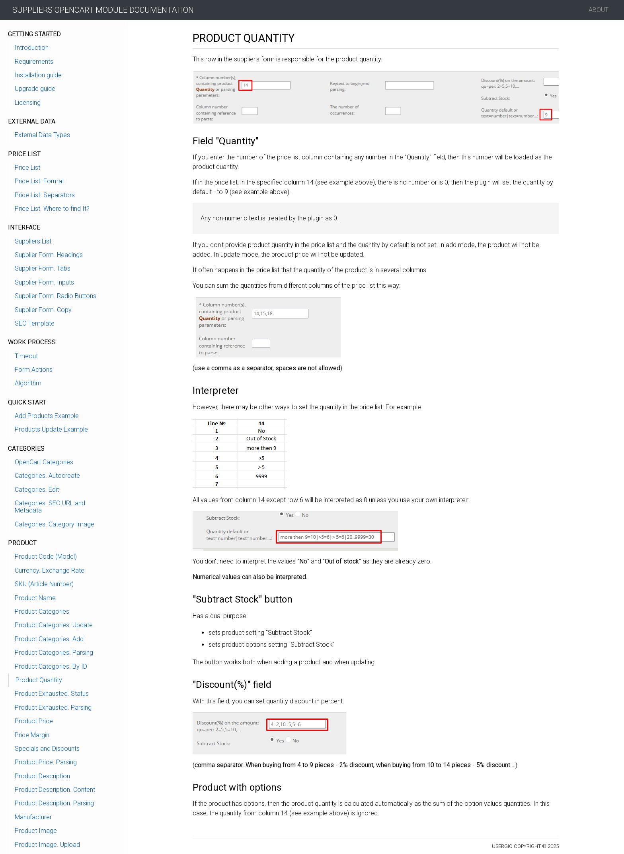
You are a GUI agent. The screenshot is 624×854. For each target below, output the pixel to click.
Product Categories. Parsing (54, 652)
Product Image (36, 830)
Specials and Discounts (47, 748)
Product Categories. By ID (51, 666)
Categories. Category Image (54, 524)
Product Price (34, 721)
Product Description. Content (55, 789)
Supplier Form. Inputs (44, 282)
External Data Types (42, 135)
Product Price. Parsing (46, 762)
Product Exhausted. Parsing (53, 707)
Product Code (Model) (46, 556)
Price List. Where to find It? (52, 208)
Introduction (32, 47)
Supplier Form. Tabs (42, 268)
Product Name (35, 598)
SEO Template (35, 323)
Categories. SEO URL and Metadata (50, 506)
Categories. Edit (37, 489)
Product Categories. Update (54, 625)
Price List (27, 167)
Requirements (34, 61)
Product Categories (42, 611)
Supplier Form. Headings (49, 255)
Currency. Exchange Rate (49, 570)
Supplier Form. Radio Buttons (55, 296)
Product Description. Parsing (54, 803)
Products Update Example (51, 429)
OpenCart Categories (44, 462)
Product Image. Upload (47, 844)
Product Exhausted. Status (52, 693)
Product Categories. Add (49, 639)
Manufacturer (33, 817)
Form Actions (34, 369)
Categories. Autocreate (47, 475)
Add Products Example (47, 416)
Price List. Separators (45, 195)
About (598, 10)
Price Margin (32, 735)
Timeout (26, 356)
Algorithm (28, 383)
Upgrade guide (35, 88)
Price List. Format (39, 181)
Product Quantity (39, 680)
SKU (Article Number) (44, 584)
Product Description (42, 776)
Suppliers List (33, 241)
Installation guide (38, 75)
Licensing (28, 102)
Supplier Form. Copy (43, 310)
